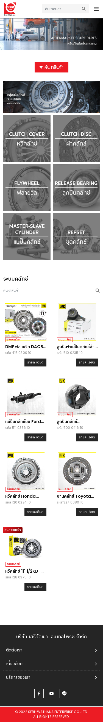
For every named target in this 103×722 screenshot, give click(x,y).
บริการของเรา (18, 677)
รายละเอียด (35, 362)
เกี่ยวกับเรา (16, 663)
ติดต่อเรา (14, 650)
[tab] (51, 650)
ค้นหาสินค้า (51, 67)
